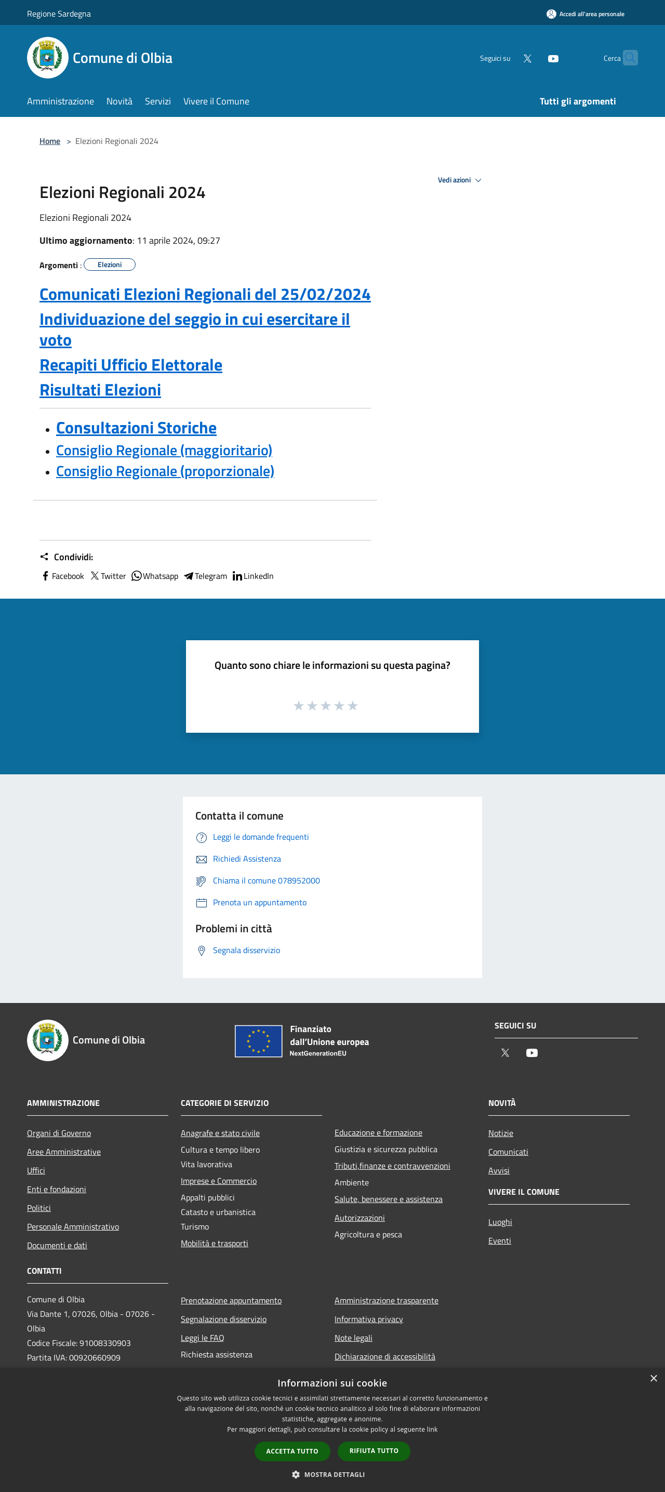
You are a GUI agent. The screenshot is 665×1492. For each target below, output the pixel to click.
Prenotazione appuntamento (231, 1300)
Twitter (107, 576)
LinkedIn (252, 576)
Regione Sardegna (59, 13)
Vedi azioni (461, 180)
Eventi (499, 1240)
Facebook (61, 576)
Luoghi (500, 1222)
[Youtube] (533, 57)
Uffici (36, 1170)
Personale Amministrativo (73, 1226)
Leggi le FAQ (202, 1337)
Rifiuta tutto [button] (374, 1450)
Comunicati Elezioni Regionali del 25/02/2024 (205, 293)
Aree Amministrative (64, 1151)
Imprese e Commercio (219, 1180)
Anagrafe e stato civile (220, 1133)
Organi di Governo (59, 1133)
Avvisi (499, 1170)
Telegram (204, 576)
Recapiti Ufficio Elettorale (130, 364)
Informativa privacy (369, 1319)
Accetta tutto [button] (292, 1451)
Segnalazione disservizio (224, 1319)
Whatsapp (154, 576)
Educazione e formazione (378, 1132)
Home (49, 141)
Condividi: (66, 557)
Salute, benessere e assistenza (389, 1199)
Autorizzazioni (360, 1217)
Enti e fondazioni (56, 1189)
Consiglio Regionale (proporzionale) (165, 470)
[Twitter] (507, 57)
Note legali (354, 1337)
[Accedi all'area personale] (585, 14)
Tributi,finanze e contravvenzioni (392, 1165)
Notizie (500, 1133)
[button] (332, 1474)
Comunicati (508, 1151)
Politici (39, 1207)
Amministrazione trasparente (386, 1300)
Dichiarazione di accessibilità (385, 1356)
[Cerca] (625, 57)
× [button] (653, 1379)
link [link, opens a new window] (432, 1429)
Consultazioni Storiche (136, 427)
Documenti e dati (57, 1245)
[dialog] (332, 1430)
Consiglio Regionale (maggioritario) (164, 450)
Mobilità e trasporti (214, 1243)
